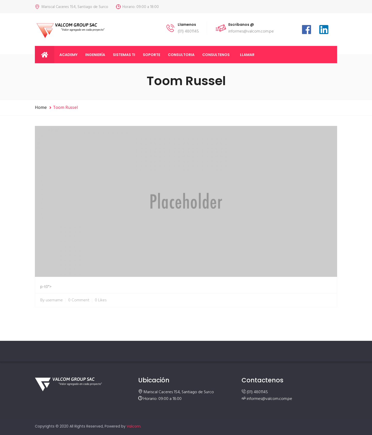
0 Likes (100, 300)
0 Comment (78, 300)
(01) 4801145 (257, 392)
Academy (68, 54)
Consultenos (216, 54)
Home (41, 107)
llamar (247, 54)
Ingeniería (95, 54)
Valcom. (134, 426)
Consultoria (181, 54)
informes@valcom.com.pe (269, 399)
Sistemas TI (124, 54)
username (54, 300)
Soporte (151, 54)
